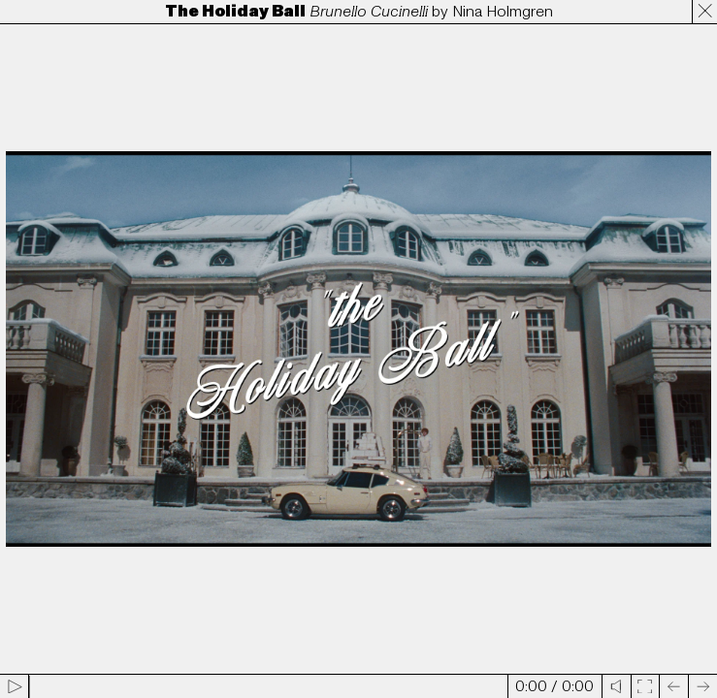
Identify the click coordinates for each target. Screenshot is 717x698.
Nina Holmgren (502, 11)
